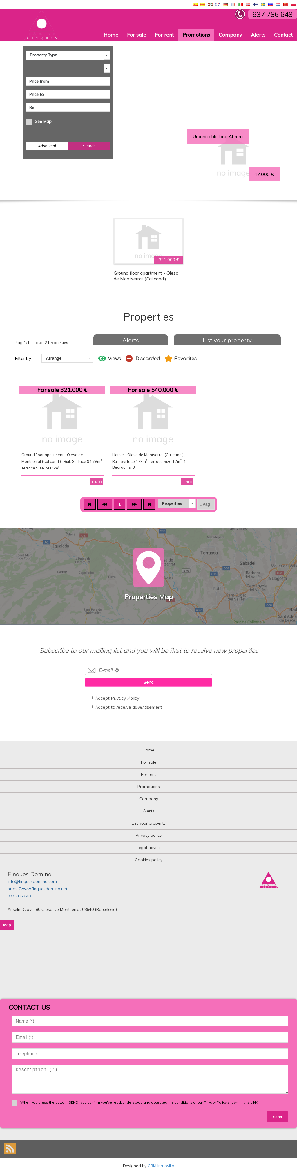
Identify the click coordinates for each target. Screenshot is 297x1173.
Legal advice (149, 847)
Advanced (47, 146)
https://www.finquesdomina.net (37, 888)
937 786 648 (19, 896)
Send (148, 682)
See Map (43, 121)
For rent (164, 34)
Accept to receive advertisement (128, 707)
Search (89, 146)
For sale (136, 34)
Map (7, 925)
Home (111, 34)
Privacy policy (149, 835)
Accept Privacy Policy (117, 698)
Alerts (258, 34)
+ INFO (96, 482)
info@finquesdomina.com (32, 881)
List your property (227, 340)
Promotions (196, 34)
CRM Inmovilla (161, 1165)
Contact (283, 34)
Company (230, 34)
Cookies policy (148, 859)
